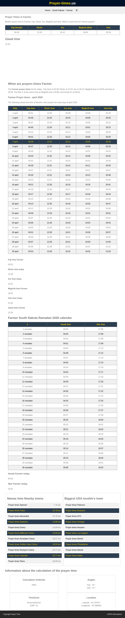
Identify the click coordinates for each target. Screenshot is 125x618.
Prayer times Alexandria (18, 516)
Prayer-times (60, 3)
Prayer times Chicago (75, 522)
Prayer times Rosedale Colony (21, 539)
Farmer (69, 10)
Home (47, 10)
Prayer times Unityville (18, 556)
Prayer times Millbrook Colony (21, 533)
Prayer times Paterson (75, 505)
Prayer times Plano (16, 561)
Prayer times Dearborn (75, 511)
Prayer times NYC (73, 516)
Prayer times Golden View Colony (22, 544)
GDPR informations (114, 614)
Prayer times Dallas (74, 556)
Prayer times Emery (16, 527)
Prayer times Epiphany (18, 522)
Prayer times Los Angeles (77, 533)
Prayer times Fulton (16, 511)
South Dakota (58, 10)
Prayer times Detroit (74, 539)
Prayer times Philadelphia (77, 544)
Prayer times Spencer (17, 505)
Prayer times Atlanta (74, 550)
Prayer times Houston (75, 527)
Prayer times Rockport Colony (21, 550)
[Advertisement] (62, 62)
